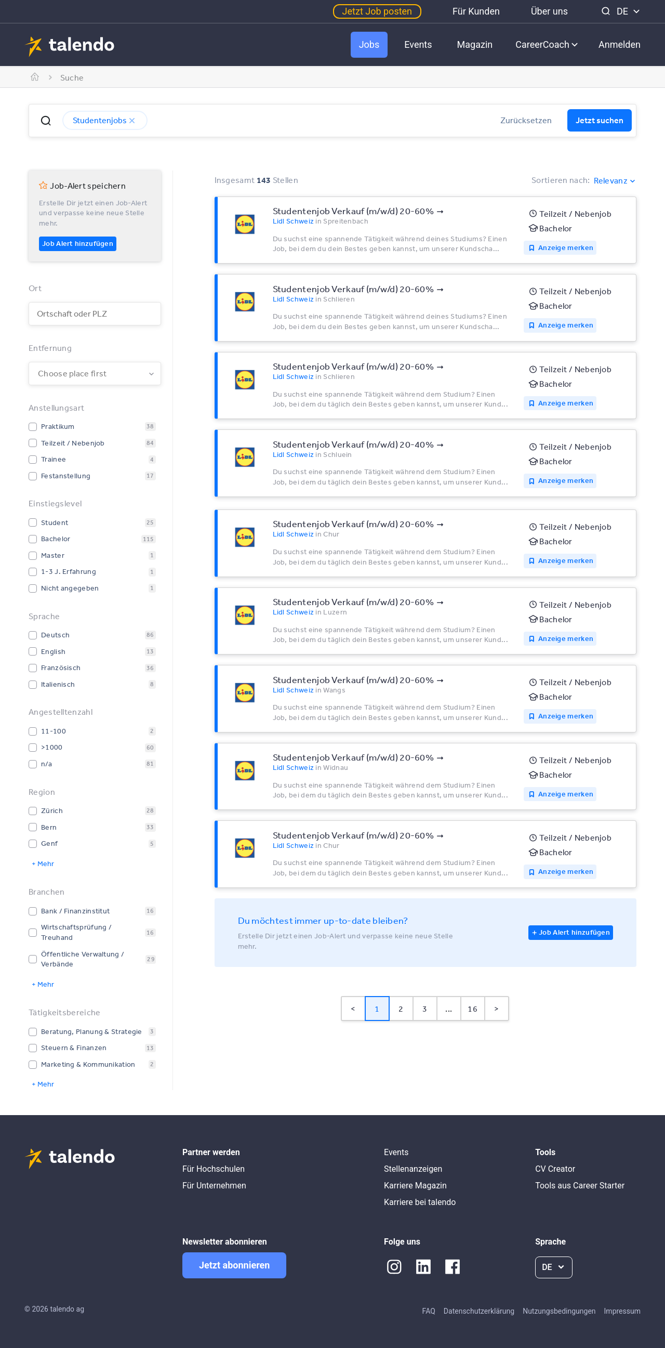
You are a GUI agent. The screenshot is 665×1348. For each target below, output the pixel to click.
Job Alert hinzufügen (77, 243)
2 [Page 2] (400, 1008)
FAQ (428, 1311)
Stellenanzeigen (413, 1169)
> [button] (496, 1008)
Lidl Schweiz (293, 221)
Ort (35, 288)
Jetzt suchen (599, 120)
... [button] (448, 1008)
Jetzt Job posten (377, 11)
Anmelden (619, 44)
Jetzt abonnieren (234, 1265)
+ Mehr (43, 863)
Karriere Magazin (415, 1185)
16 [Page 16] (472, 1008)
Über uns (549, 11)
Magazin (475, 44)
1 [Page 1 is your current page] (377, 1008)
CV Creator (555, 1169)
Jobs (369, 44)
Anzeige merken (565, 247)
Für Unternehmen (214, 1185)
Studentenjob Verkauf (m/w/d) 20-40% (353, 444)
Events (418, 44)
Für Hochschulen (213, 1169)
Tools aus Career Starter (579, 1185)
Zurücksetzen (526, 120)
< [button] (353, 1008)
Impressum (622, 1311)
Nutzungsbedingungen (559, 1311)
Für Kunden (476, 11)
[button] (45, 120)
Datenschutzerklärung (479, 1311)
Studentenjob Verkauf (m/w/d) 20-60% (353, 210)
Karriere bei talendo (420, 1202)
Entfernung (50, 348)
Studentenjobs (105, 120)
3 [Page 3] (424, 1008)
